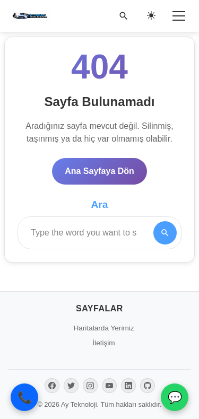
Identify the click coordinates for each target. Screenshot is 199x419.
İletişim (103, 343)
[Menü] (179, 16)
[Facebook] (52, 385)
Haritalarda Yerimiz (103, 328)
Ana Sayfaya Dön (99, 171)
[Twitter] (71, 385)
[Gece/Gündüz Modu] (151, 16)
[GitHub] (147, 385)
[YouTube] (109, 385)
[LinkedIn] (128, 385)
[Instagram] (90, 385)
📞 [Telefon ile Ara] (25, 397)
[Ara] (123, 16)
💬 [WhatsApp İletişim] (175, 397)
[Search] (165, 233)
